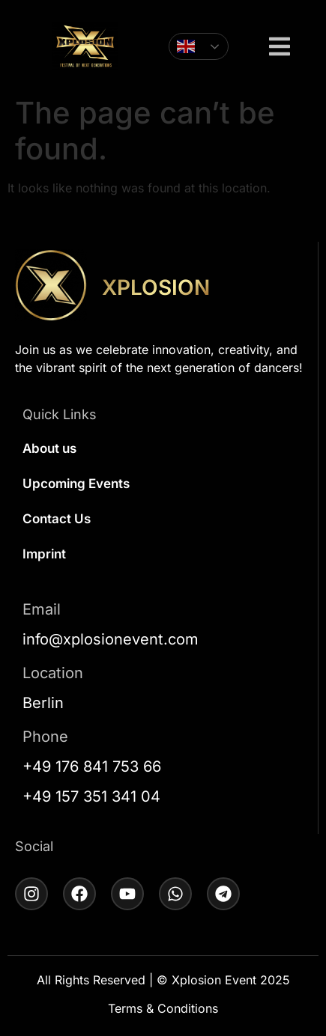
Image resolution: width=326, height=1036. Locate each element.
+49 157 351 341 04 (91, 796)
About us (49, 448)
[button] (279, 47)
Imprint (44, 553)
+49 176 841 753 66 (91, 767)
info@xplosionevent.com (110, 639)
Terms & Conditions (163, 1008)
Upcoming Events (76, 483)
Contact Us (56, 518)
